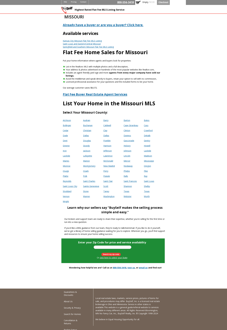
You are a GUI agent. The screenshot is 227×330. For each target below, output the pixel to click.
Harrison (107, 145)
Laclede (147, 150)
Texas (126, 191)
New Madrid (109, 166)
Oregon (147, 166)
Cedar (65, 130)
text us (131, 267)
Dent (65, 140)
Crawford (148, 130)
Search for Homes (72, 314)
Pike (146, 171)
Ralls (126, 176)
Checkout (163, 2)
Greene (66, 145)
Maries (66, 160)
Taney (106, 191)
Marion (86, 160)
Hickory (127, 145)
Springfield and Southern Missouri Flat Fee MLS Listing (88, 46)
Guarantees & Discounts (70, 293)
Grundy (86, 145)
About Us (68, 301)
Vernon (66, 196)
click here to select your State (113, 257)
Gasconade (129, 140)
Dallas (86, 135)
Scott (105, 186)
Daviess (127, 135)
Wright (66, 201)
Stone (86, 191)
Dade (65, 135)
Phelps (127, 171)
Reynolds (67, 181)
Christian (87, 130)
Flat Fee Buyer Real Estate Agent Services (95, 94)
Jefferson (107, 150)
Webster (127, 196)
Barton (127, 120)
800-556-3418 (125, 2)
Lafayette (87, 155)
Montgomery (89, 166)
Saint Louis (149, 181)
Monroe (66, 166)
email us (143, 267)
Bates (146, 120)
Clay (105, 130)
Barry (105, 120)
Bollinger (67, 125)
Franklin (107, 140)
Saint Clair (108, 181)
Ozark (86, 171)
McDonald (108, 160)
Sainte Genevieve (91, 186)
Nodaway (128, 166)
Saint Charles (89, 181)
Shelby (147, 186)
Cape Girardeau (131, 125)
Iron (65, 150)
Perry (105, 171)
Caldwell (107, 125)
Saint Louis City (70, 186)
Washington (109, 196)
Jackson (86, 150)
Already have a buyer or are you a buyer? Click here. (103, 25)
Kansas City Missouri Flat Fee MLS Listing (82, 40)
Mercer (127, 160)
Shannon (128, 186)
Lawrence (107, 155)
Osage (66, 171)
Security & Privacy (72, 307)
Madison (148, 155)
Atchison (67, 120)
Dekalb (147, 135)
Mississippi (149, 160)
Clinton (127, 130)
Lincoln (127, 155)
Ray (145, 176)
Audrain (86, 120)
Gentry (147, 140)
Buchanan (88, 125)
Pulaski (106, 176)
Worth (147, 196)
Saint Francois (130, 181)
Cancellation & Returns (70, 322)
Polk (85, 176)
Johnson (127, 150)
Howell (147, 145)
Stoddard (67, 191)
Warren (86, 196)
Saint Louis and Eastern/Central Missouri (82, 43)
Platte (65, 176)
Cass (146, 125)
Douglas (87, 140)
